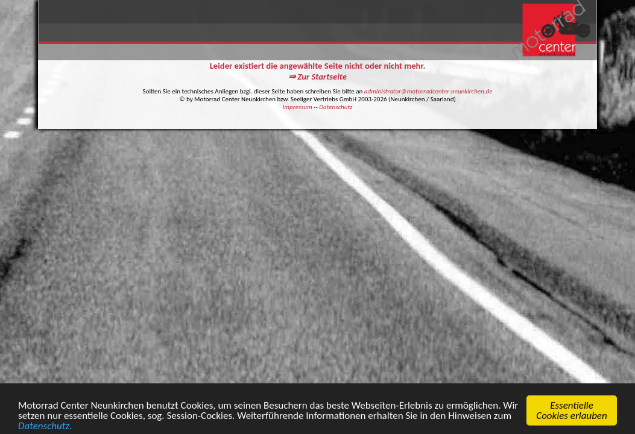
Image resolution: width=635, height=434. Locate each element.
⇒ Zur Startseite (317, 76)
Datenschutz (335, 107)
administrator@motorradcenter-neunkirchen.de (428, 91)
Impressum (297, 107)
